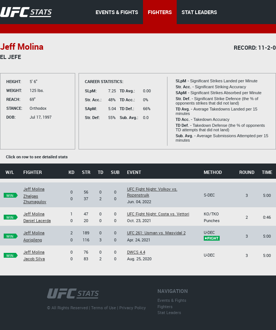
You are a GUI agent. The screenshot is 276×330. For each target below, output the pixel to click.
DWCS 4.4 (136, 252)
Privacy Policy (132, 307)
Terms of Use (103, 307)
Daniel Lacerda (37, 220)
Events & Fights (171, 300)
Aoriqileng (32, 239)
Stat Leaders (169, 312)
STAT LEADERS (199, 12)
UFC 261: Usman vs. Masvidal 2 (156, 232)
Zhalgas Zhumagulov (34, 198)
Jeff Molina (33, 189)
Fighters (165, 306)
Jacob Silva (34, 258)
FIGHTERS (160, 12)
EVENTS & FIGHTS (117, 12)
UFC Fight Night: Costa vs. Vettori (158, 214)
